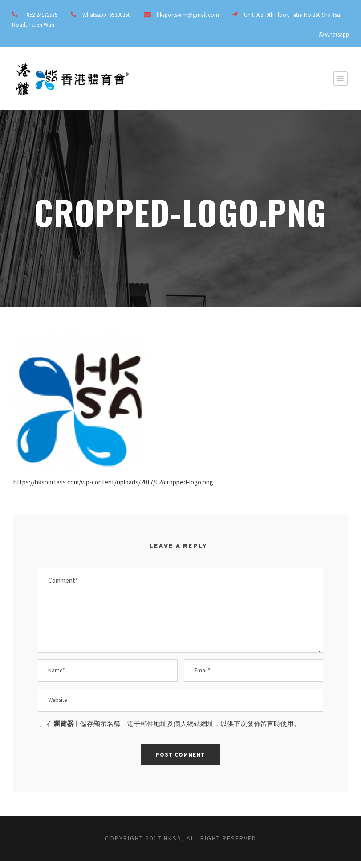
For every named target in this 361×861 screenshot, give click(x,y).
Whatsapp (337, 34)
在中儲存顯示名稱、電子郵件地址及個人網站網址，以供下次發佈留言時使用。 (173, 723)
